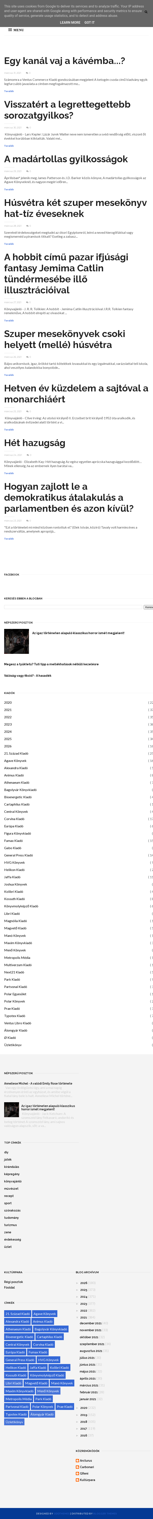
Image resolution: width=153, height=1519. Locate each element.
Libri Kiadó (12, 913)
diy (6, 1152)
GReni (84, 1473)
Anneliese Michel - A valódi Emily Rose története (38, 1083)
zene (7, 1232)
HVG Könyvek (14, 862)
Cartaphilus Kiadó (17, 804)
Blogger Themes (105, 1513)
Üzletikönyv (13, 1045)
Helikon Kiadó (14, 870)
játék (8, 1159)
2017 (83, 1428)
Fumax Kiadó (13, 841)
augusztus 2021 (91, 1351)
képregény (12, 1174)
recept (9, 1196)
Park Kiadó (12, 979)
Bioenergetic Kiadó (18, 797)
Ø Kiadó (10, 1037)
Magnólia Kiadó (15, 921)
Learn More (70, 23)
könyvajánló (13, 1181)
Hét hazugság (34, 442)
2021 (8, 710)
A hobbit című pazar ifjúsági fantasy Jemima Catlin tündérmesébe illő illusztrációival (66, 274)
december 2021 (91, 1323)
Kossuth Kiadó (14, 899)
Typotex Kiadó (14, 1016)
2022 (8, 717)
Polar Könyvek (14, 1001)
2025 (8, 739)
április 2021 (88, 1378)
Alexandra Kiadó (16, 768)
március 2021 (89, 1385)
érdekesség (12, 1239)
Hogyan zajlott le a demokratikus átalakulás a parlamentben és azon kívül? (69, 497)
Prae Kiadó (12, 1008)
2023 (8, 724)
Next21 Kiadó (14, 972)
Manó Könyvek (15, 935)
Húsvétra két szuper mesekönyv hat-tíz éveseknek (75, 208)
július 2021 (87, 1357)
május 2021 (88, 1371)
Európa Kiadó (13, 826)
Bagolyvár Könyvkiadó (20, 790)
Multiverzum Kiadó (18, 965)
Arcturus (86, 1460)
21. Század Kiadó (16, 753)
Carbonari (87, 1467)
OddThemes (62, 1513)
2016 (83, 1435)
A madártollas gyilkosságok (66, 159)
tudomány (11, 1217)
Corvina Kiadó (14, 819)
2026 (8, 746)
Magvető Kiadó (15, 928)
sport (8, 1203)
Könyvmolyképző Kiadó (21, 906)
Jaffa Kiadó (12, 877)
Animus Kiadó (14, 775)
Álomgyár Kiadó (15, 1030)
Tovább (9, 91)
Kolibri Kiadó (13, 891)
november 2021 (90, 1330)
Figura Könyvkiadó (17, 833)
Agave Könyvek (15, 761)
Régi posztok (13, 1282)
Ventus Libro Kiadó (17, 1023)
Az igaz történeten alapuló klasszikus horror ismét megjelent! (48, 1107)
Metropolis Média (17, 957)
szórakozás (12, 1210)
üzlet (8, 1246)
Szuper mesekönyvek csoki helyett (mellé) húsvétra (64, 339)
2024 (8, 731)
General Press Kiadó (18, 855)
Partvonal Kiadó (15, 987)
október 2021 (89, 1337)
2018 (83, 1421)
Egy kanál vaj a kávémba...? (64, 60)
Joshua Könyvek (15, 884)
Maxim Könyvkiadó (18, 943)
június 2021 (87, 1364)
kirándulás (11, 1166)
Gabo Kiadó (12, 848)
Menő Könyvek (15, 950)
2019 (83, 1415)
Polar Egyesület (15, 994)
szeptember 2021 (92, 1344)
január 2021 (88, 1399)
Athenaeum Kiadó (16, 782)
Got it (89, 23)
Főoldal (9, 1287)
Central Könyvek (16, 811)
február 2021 (89, 1392)
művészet (11, 1188)
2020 (8, 702)
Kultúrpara (87, 1480)
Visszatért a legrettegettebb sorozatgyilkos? (67, 110)
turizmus (10, 1225)
